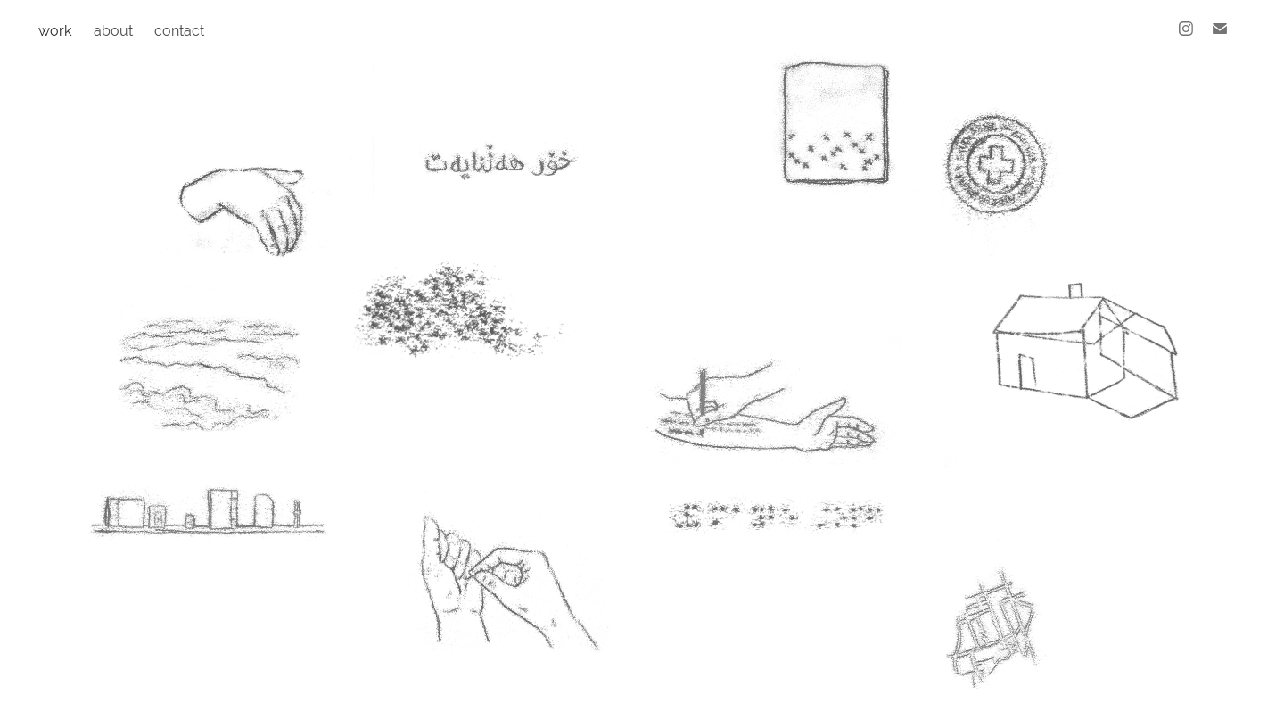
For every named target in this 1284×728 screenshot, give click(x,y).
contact (179, 30)
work (54, 30)
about (113, 30)
